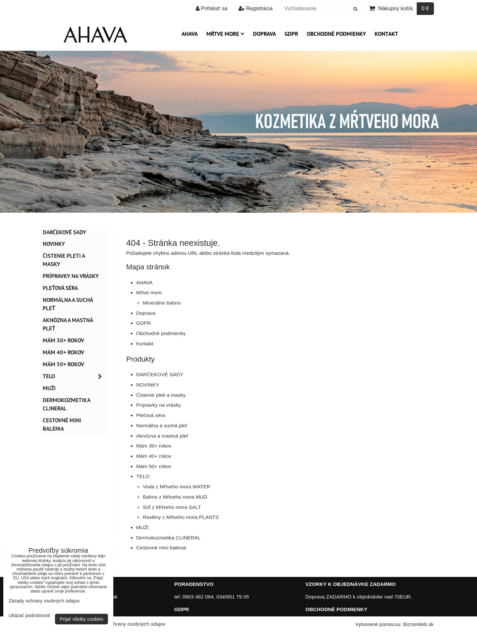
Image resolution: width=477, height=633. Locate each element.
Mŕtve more (225, 33)
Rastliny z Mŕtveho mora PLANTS (181, 517)
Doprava (264, 33)
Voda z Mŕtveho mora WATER (176, 486)
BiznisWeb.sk (418, 624)
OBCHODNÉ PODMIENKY (336, 609)
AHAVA (190, 33)
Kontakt (386, 33)
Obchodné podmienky (336, 33)
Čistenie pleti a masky (161, 395)
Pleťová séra (150, 415)
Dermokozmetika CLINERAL (168, 537)
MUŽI (142, 527)
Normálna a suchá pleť (161, 425)
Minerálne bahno (162, 303)
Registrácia (255, 8)
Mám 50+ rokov (153, 466)
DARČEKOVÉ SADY (160, 374)
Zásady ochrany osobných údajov (128, 624)
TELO (142, 476)
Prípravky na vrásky (158, 405)
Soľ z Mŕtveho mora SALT (172, 507)
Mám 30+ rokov (153, 446)
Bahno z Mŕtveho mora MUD (175, 497)
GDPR (291, 33)
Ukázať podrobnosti (29, 615)
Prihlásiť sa (211, 8)
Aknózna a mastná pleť (162, 436)
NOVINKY (147, 384)
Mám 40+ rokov (153, 456)
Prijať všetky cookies (81, 619)
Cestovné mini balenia (161, 547)
